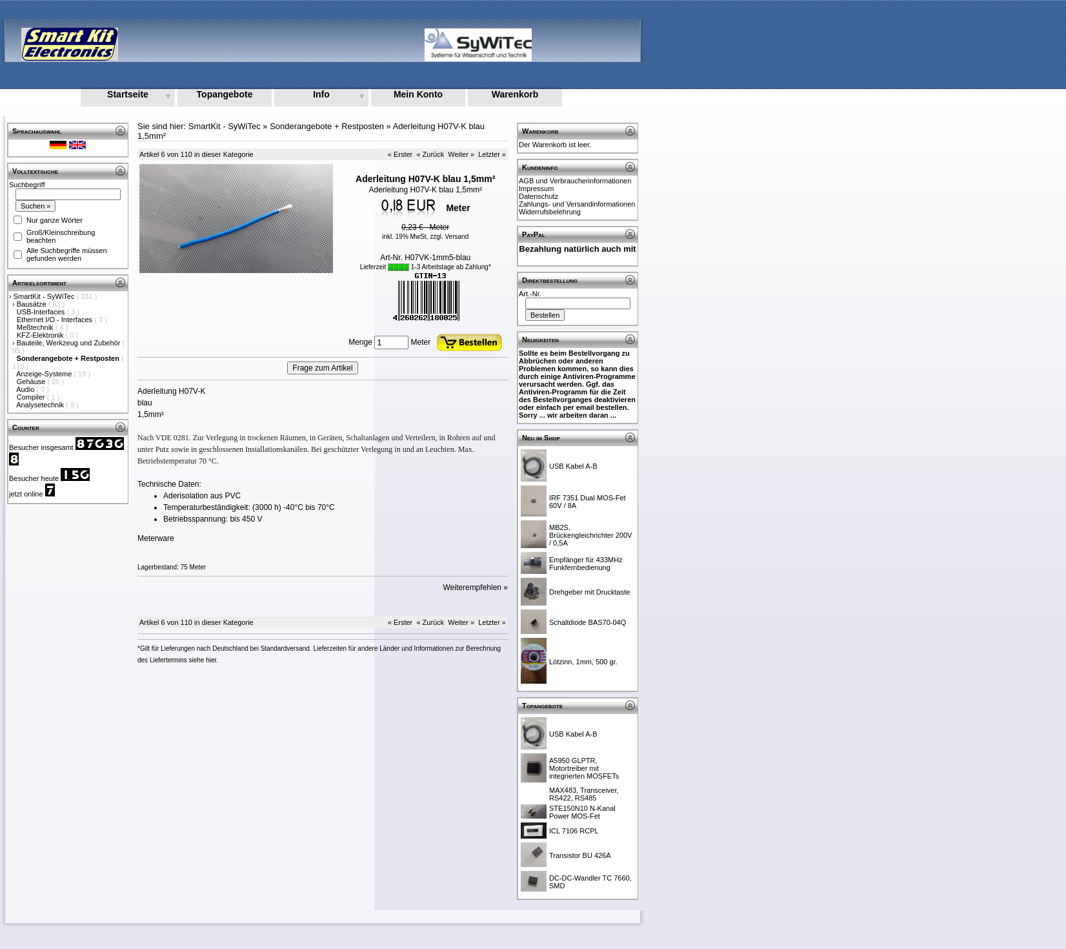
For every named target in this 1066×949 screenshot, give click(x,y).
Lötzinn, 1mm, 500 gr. (583, 662)
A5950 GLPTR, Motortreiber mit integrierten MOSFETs (584, 768)
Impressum (536, 188)
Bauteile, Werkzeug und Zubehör (70, 343)
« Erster (400, 154)
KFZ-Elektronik (41, 335)
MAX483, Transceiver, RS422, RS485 (584, 794)
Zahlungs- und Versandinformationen (577, 204)
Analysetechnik (41, 405)
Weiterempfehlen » (475, 587)
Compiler (32, 397)
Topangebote (225, 94)
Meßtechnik (36, 327)
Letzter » (492, 154)
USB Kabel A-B (573, 466)
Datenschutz (538, 196)
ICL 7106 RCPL (574, 831)
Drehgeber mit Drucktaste (589, 592)
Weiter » (461, 154)
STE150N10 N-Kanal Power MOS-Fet (582, 812)
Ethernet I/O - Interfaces (55, 319)
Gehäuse (32, 381)
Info (321, 94)
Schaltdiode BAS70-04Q (587, 622)
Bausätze (32, 304)
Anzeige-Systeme (45, 374)
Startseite (127, 94)
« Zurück (430, 154)
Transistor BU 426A (580, 855)
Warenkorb (515, 94)
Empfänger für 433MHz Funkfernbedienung (586, 563)
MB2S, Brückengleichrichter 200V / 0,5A (590, 535)
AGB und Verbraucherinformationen (575, 181)
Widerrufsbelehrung (550, 212)
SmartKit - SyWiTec (45, 296)
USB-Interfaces (42, 312)
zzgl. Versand (449, 236)
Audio (26, 389)
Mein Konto (418, 94)
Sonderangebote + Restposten (327, 126)
